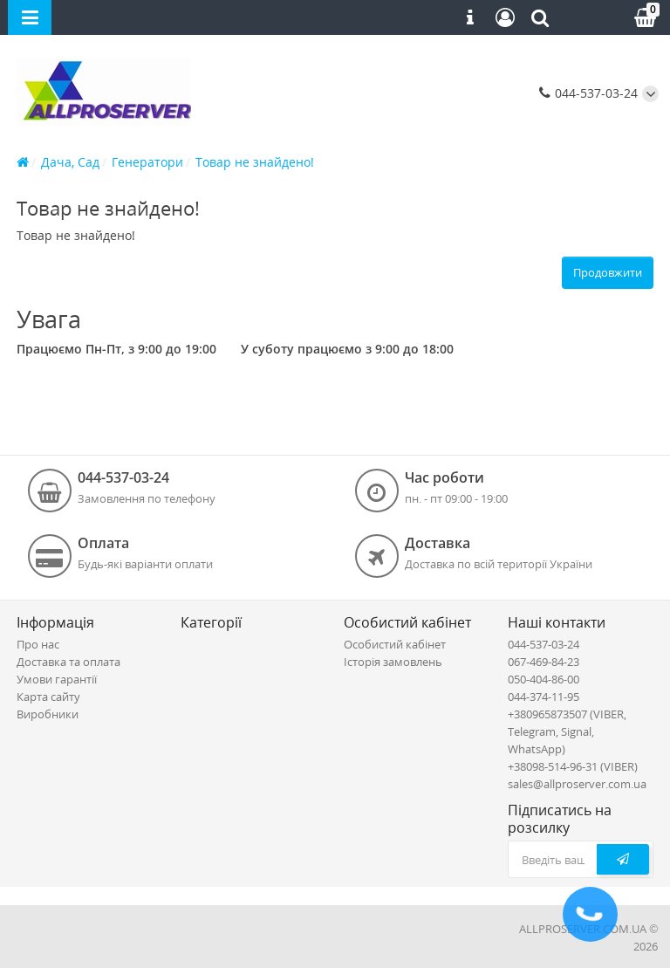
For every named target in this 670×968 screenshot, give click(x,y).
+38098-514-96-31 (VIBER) (573, 766)
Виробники (48, 714)
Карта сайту (48, 696)
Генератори (147, 162)
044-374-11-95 (543, 696)
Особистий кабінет (395, 644)
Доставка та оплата (68, 661)
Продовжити (607, 272)
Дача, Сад (70, 162)
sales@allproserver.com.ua (577, 784)
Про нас (38, 644)
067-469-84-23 (543, 661)
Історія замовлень (393, 661)
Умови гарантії (57, 679)
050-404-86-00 (543, 679)
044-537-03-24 (588, 93)
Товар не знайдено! (254, 162)
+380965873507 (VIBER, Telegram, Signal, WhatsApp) (567, 731)
